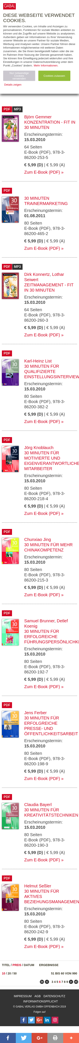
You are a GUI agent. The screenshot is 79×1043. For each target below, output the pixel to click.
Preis (16, 965)
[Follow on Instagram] (55, 1020)
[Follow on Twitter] (31, 1020)
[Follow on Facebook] (23, 1020)
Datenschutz (54, 996)
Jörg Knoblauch (39, 447)
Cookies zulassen (54, 75)
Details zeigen (12, 84)
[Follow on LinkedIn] (47, 1020)
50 (15, 973)
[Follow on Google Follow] (39, 1020)
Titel (6, 965)
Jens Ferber (35, 712)
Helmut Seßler (37, 886)
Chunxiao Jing (37, 539)
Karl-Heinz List (38, 361)
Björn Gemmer (38, 117)
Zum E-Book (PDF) (42, 172)
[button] (8, 1038)
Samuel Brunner (39, 621)
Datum (29, 965)
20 (9, 973)
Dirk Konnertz (37, 274)
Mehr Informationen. (46, 65)
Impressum (23, 996)
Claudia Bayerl (38, 804)
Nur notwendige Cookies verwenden (19, 75)
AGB (38, 996)
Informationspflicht (40, 1001)
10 (3, 973)
